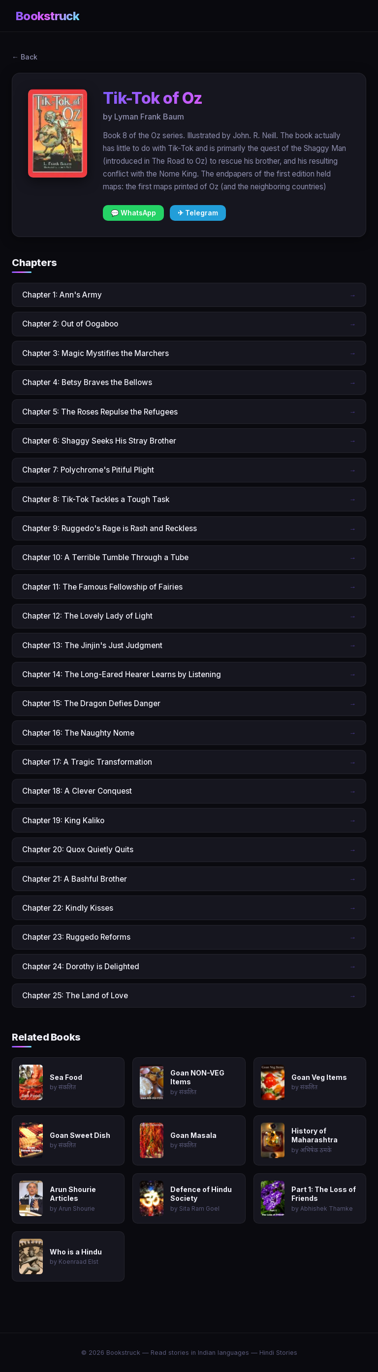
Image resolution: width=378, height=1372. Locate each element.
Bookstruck (47, 16)
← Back (24, 57)
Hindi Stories (278, 1352)
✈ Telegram (198, 213)
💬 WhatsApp (133, 213)
